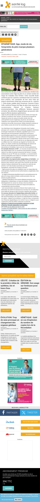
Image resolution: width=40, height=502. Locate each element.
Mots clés (3, 26)
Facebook (3, 34)
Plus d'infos (34, 496)
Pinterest (9, 34)
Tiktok (12, 34)
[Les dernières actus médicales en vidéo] (20, 460)
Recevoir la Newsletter (20, 407)
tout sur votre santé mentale (30, 421)
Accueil (3, 17)
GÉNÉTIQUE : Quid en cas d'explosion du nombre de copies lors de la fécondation (29, 322)
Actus (7, 17)
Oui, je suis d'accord (7, 499)
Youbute (15, 34)
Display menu (2, 5)
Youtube (34, 234)
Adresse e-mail (7, 254)
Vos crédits (30, 428)
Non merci (18, 499)
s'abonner (8, 488)
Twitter (6, 34)
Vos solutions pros (30, 434)
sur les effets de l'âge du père (15, 207)
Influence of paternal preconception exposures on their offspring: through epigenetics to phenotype (17, 204)
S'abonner (8, 261)
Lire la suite (6, 310)
